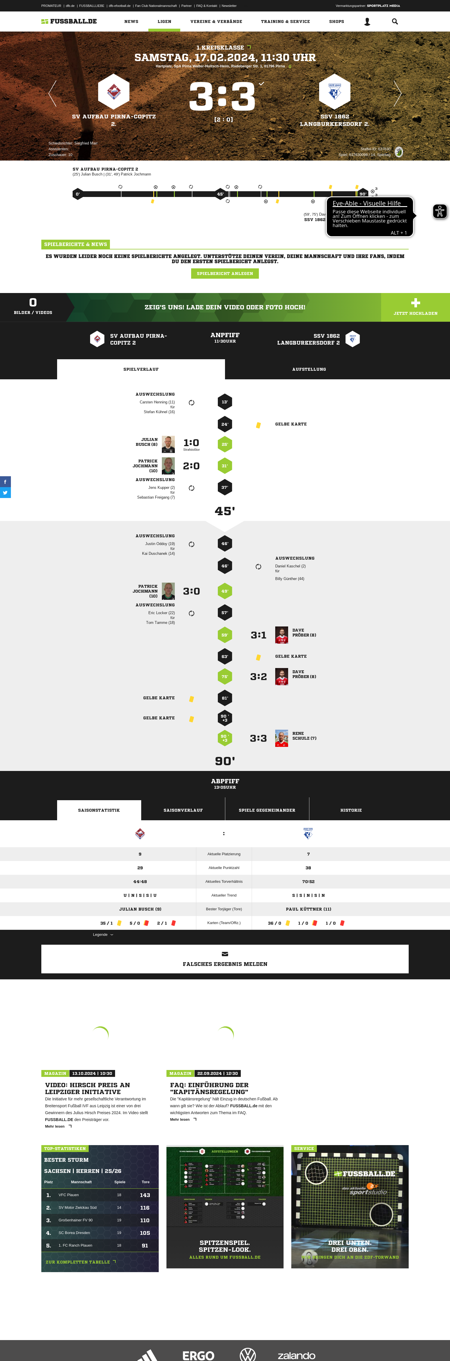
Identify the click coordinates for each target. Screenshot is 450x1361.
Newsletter (229, 5)
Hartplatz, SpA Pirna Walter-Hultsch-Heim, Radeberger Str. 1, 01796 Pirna (225, 66)
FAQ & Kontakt (206, 5)
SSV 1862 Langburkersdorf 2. (335, 120)
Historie (351, 810)
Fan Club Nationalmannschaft (156, 5)
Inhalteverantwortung (174, 1347)
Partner (186, 5)
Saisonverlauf (183, 810)
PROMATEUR (51, 5)
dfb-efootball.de (120, 5)
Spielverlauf (141, 369)
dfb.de (70, 5)
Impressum (49, 1347)
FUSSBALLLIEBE (91, 5)
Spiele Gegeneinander (267, 810)
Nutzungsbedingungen (113, 1347)
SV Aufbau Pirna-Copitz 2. (114, 120)
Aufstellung (309, 369)
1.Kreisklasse (225, 48)
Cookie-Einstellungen (209, 1347)
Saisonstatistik (99, 810)
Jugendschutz (144, 1347)
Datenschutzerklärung (77, 1347)
